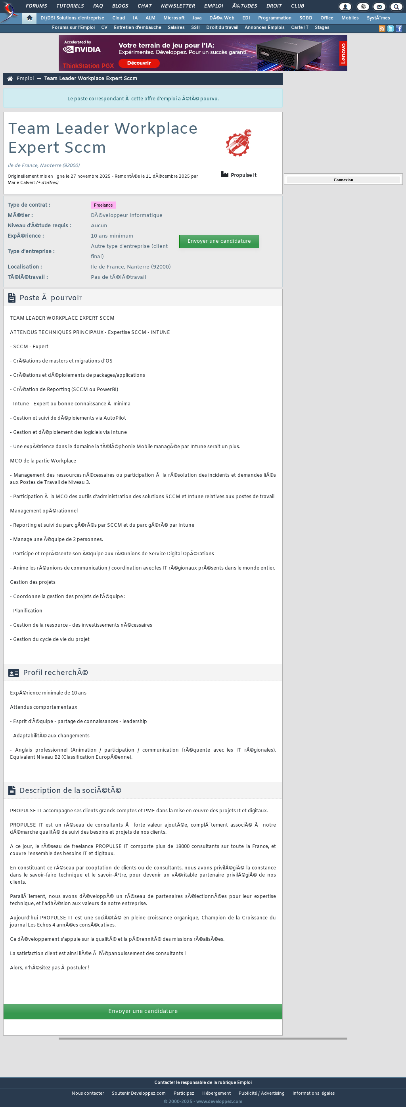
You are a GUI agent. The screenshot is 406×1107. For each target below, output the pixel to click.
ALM (150, 18)
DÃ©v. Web (221, 18)
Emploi (213, 6)
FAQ (97, 6)
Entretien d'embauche (137, 28)
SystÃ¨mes (378, 18)
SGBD (305, 18)
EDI (246, 18)
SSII (195, 28)
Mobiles (350, 18)
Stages (322, 28)
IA (135, 18)
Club (297, 6)
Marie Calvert (21, 183)
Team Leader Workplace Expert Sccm (90, 78)
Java (196, 18)
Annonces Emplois (265, 28)
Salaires (176, 28)
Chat (144, 6)
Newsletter (177, 6)
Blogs (120, 6)
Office (326, 18)
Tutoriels (70, 6)
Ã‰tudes (245, 6)
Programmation (274, 18)
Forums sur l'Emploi (73, 28)
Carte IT (299, 28)
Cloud (118, 18)
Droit (274, 6)
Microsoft (173, 18)
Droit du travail (222, 28)
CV (104, 28)
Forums (36, 6)
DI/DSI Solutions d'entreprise (72, 18)
